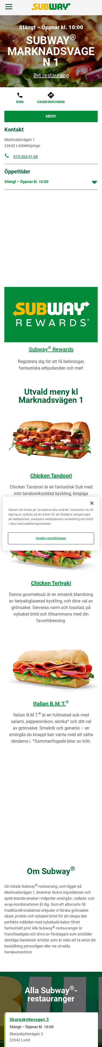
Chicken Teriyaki (51, 583)
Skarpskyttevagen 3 (29, 1019)
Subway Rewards (51, 349)
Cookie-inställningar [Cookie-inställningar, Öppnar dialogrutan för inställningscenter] (51, 538)
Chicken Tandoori (51, 475)
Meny (51, 116)
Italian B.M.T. (51, 703)
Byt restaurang (51, 75)
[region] (50, 523)
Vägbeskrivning (51, 102)
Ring (20, 102)
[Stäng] (92, 503)
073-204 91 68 (25, 156)
